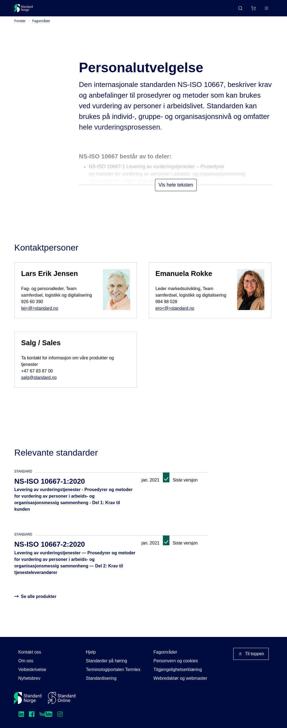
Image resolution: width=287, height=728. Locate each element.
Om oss (25, 660)
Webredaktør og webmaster (180, 678)
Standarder (60, 10)
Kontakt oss (29, 652)
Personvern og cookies (176, 660)
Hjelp (91, 652)
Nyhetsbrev (29, 678)
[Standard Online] (61, 698)
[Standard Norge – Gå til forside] (27, 10)
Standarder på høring (106, 660)
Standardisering (101, 678)
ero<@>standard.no (175, 314)
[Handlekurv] (237, 10)
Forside (19, 27)
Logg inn (259, 10)
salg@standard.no (39, 383)
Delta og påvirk (94, 10)
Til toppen (251, 653)
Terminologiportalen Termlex (113, 669)
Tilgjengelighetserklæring (178, 669)
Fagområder (41, 27)
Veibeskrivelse (32, 669)
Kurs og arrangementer (140, 10)
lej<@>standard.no (39, 314)
